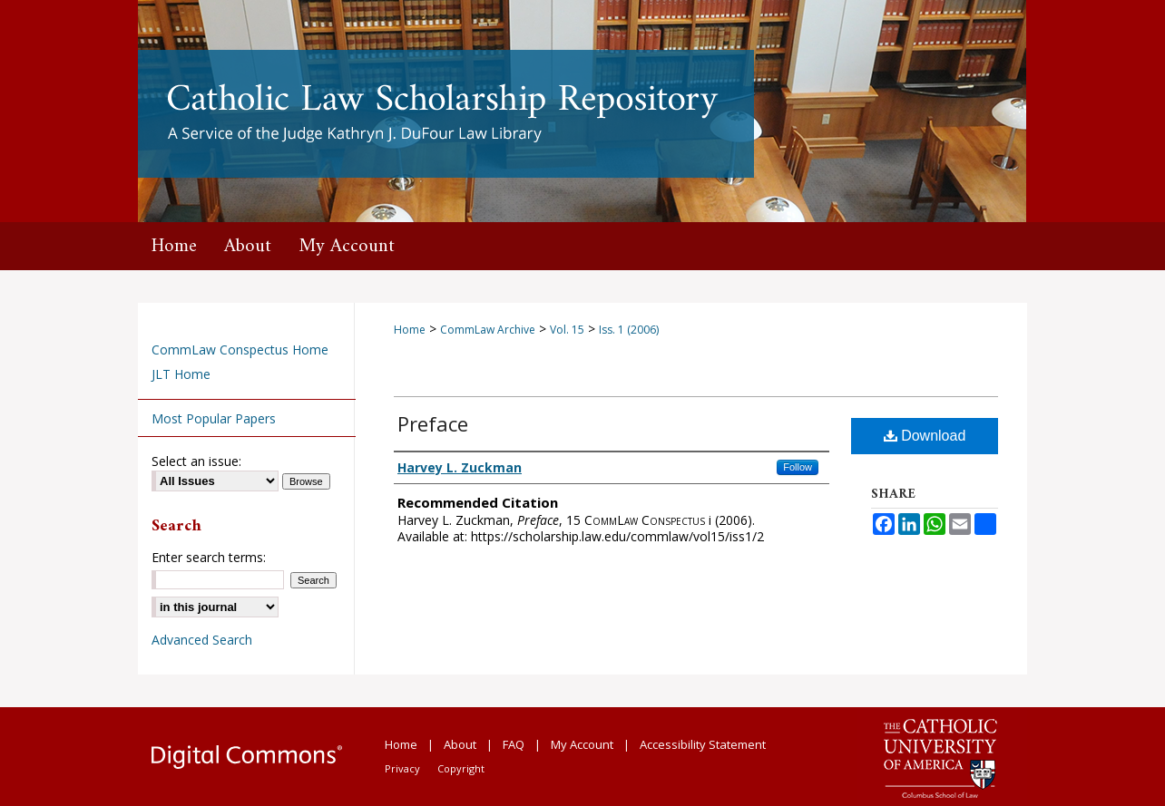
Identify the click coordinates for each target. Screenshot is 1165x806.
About (460, 744)
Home (410, 329)
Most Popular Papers (214, 418)
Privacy (402, 768)
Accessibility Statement (703, 744)
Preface (432, 423)
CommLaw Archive (487, 329)
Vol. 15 (567, 329)
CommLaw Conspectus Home (240, 349)
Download (925, 435)
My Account (582, 744)
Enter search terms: (209, 557)
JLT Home (181, 374)
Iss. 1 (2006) (629, 329)
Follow (797, 466)
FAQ (513, 744)
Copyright (461, 768)
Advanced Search (202, 639)
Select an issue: (196, 461)
